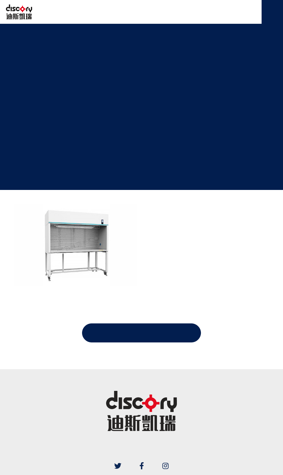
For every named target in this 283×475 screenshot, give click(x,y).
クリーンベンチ (139, 94)
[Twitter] (118, 466)
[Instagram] (165, 466)
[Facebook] (141, 466)
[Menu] (272, 12)
